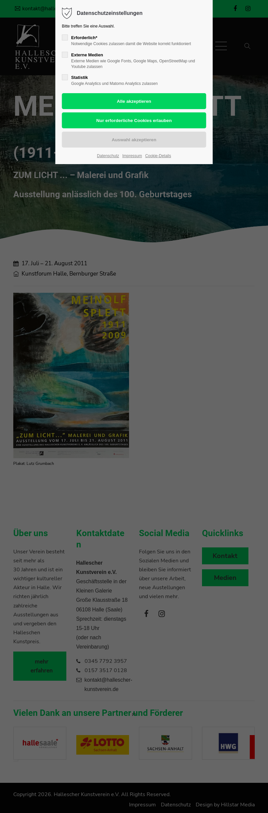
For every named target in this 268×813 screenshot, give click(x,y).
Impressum (132, 156)
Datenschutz (108, 156)
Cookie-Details (158, 156)
